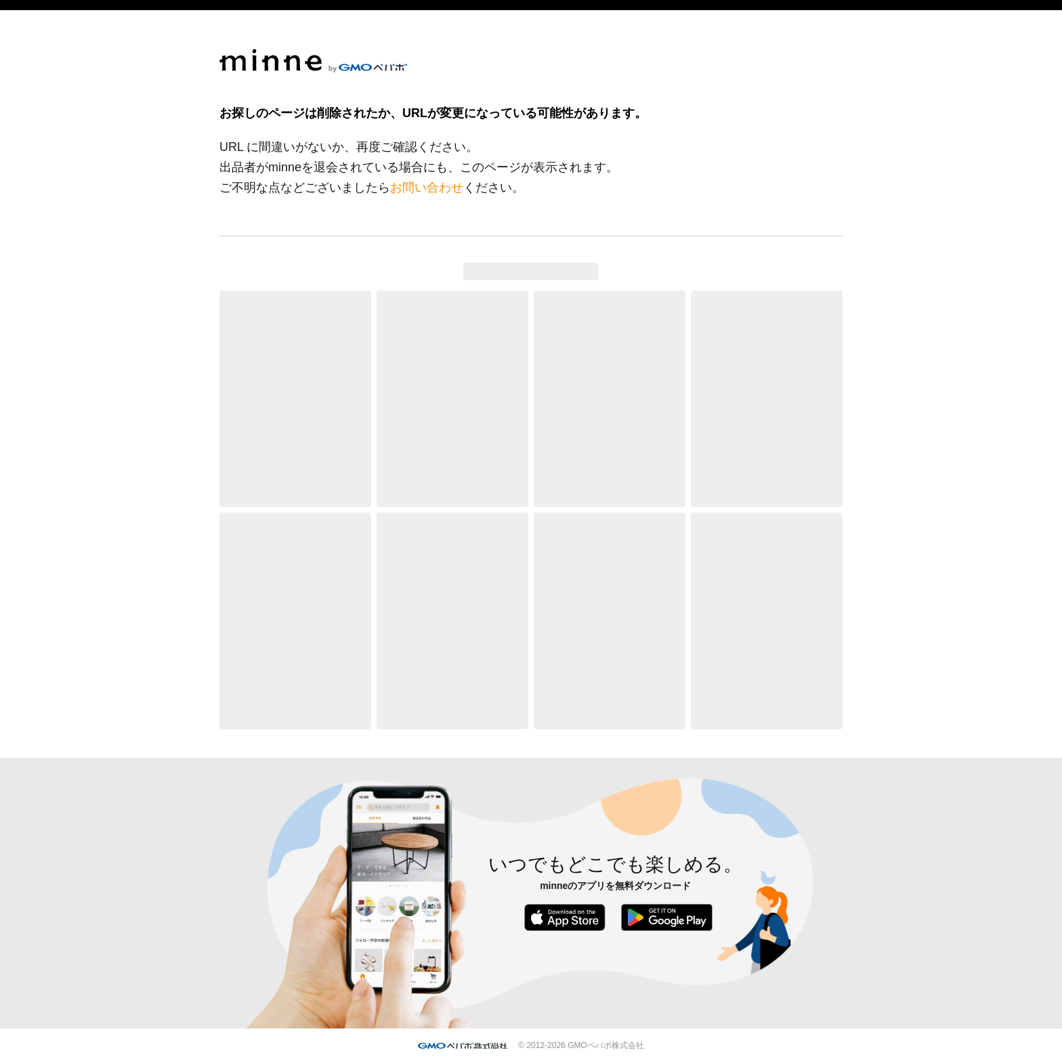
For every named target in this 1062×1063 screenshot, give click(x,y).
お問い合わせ (426, 187)
